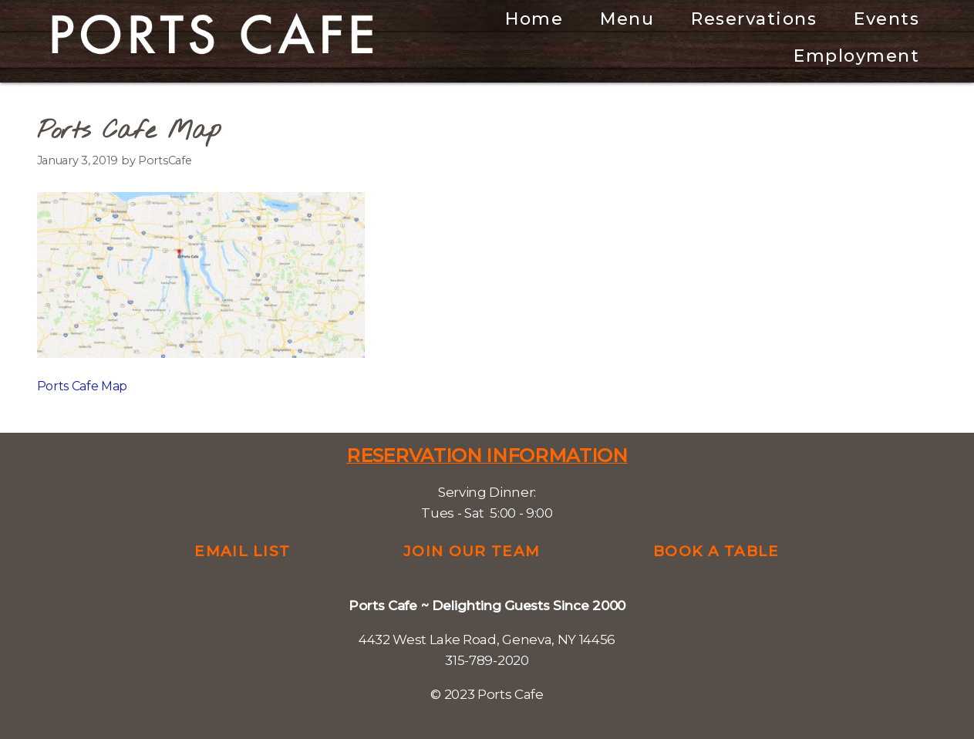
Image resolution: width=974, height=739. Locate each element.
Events (886, 18)
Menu (627, 18)
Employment (856, 56)
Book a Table (716, 551)
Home (534, 18)
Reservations (754, 18)
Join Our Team (471, 551)
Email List (242, 551)
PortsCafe (164, 160)
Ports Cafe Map (82, 386)
